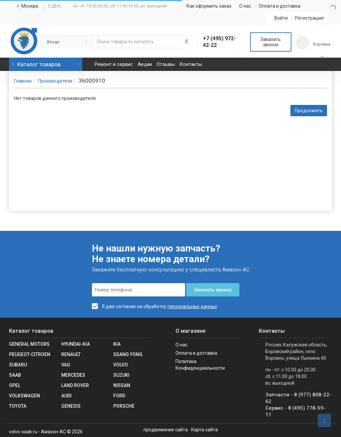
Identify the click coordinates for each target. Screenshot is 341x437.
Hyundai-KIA (75, 344)
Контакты (190, 64)
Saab (15, 375)
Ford (119, 395)
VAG (65, 364)
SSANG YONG (128, 354)
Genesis (71, 406)
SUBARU (18, 364)
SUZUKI (121, 375)
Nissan (121, 385)
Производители (55, 81)
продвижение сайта (166, 429)
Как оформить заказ (208, 6)
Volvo (120, 364)
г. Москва (27, 6)
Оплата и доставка (279, 6)
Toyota (17, 406)
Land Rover (75, 385)
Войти (281, 18)
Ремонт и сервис (114, 64)
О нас (245, 6)
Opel (14, 385)
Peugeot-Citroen (29, 354)
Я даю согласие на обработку (129, 306)
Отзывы (166, 64)
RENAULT (71, 354)
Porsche (124, 406)
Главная (23, 81)
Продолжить (309, 110)
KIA (117, 344)
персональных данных (192, 306)
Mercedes (73, 375)
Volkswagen (24, 395)
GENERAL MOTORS (29, 344)
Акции (145, 64)
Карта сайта (204, 429)
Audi (66, 395)
